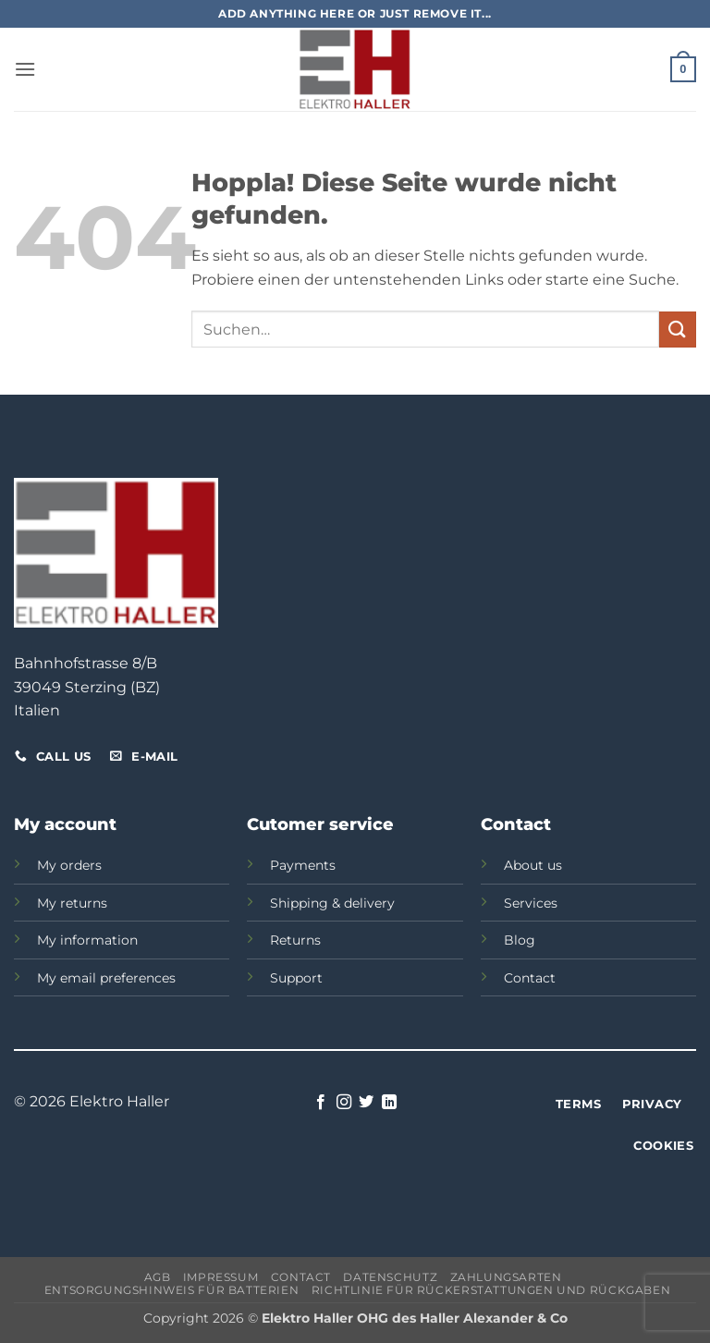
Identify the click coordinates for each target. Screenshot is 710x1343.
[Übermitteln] (677, 329)
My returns (72, 903)
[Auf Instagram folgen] (344, 1102)
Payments (303, 865)
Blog (519, 940)
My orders (69, 865)
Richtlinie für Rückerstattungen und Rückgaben (491, 1290)
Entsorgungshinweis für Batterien (172, 1290)
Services (530, 903)
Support (296, 978)
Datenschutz (390, 1277)
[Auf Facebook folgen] (320, 1102)
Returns (295, 940)
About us (533, 865)
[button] (25, 69)
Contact (530, 978)
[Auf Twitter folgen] (366, 1102)
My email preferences (106, 978)
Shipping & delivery (332, 903)
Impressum (221, 1277)
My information (87, 940)
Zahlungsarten (506, 1277)
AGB (157, 1277)
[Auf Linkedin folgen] (389, 1102)
